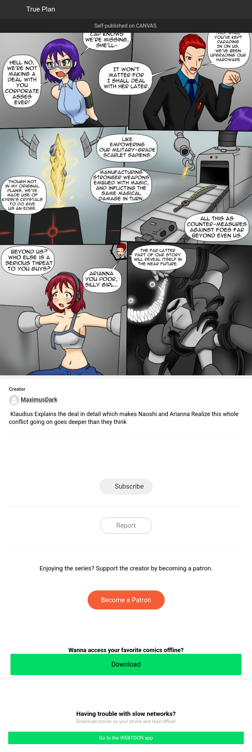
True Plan (40, 9)
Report (126, 525)
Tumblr (155, 459)
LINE (67, 459)
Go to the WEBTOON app (126, 738)
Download (125, 664)
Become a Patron (126, 600)
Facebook (96, 459)
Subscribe (129, 486)
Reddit (185, 459)
